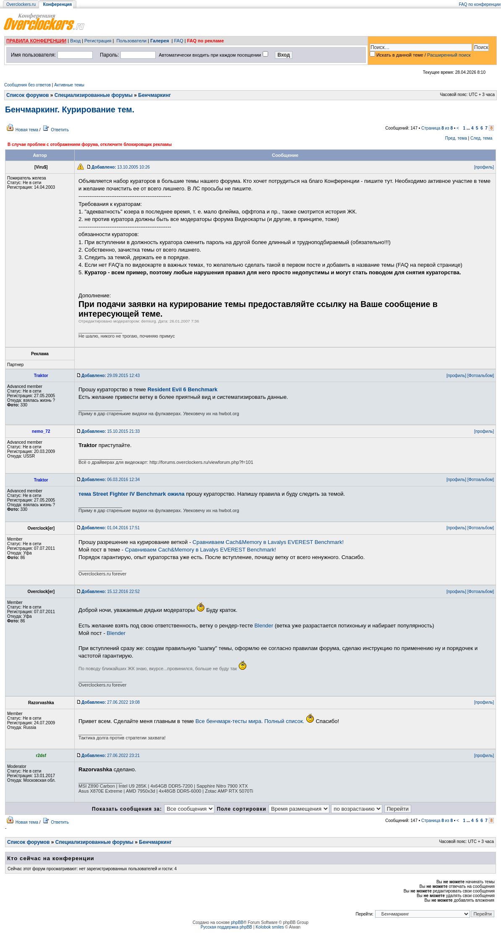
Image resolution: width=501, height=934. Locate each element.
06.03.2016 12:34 (110, 479)
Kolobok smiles (270, 927)
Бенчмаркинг (154, 95)
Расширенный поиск (449, 54)
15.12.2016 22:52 (110, 591)
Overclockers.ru (21, 4)
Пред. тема (456, 138)
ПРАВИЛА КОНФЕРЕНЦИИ (36, 40)
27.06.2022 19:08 (110, 702)
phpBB (237, 922)
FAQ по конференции (480, 4)
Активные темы (69, 85)
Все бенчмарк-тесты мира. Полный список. (250, 721)
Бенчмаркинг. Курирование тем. (69, 109)
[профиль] (484, 167)
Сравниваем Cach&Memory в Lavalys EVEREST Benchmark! (268, 542)
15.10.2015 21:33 (110, 431)
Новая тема (27, 129)
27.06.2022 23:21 (110, 755)
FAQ (178, 40)
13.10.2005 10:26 (120, 167)
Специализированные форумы (94, 95)
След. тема (481, 138)
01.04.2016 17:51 (110, 528)
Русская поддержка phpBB (226, 927)
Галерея (159, 40)
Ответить (60, 129)
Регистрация (97, 40)
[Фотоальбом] (480, 375)
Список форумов (27, 95)
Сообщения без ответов (27, 85)
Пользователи (131, 40)
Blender (263, 625)
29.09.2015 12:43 (110, 375)
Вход (75, 40)
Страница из (437, 128)
